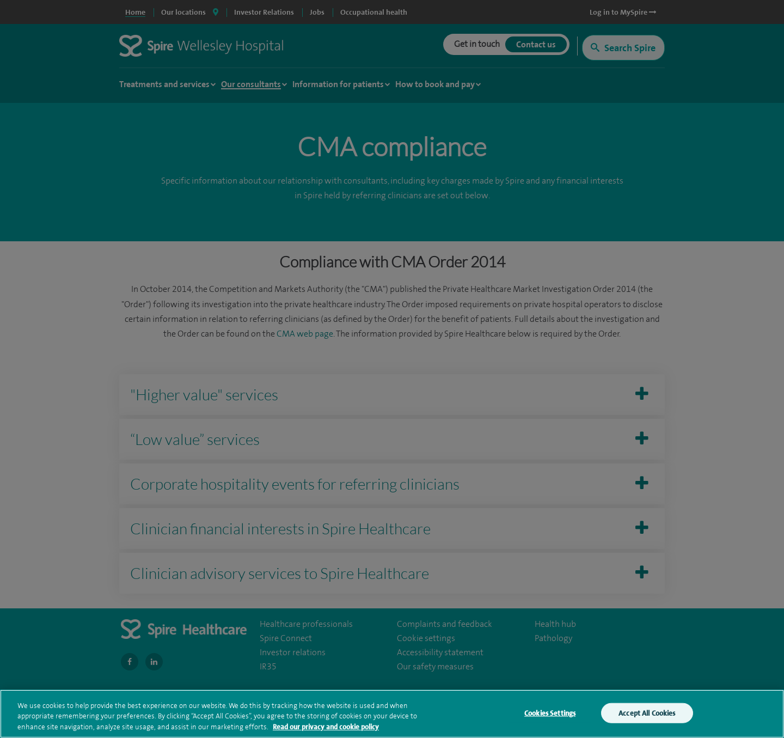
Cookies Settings (549, 715)
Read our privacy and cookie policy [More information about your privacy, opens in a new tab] (326, 729)
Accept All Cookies (646, 715)
